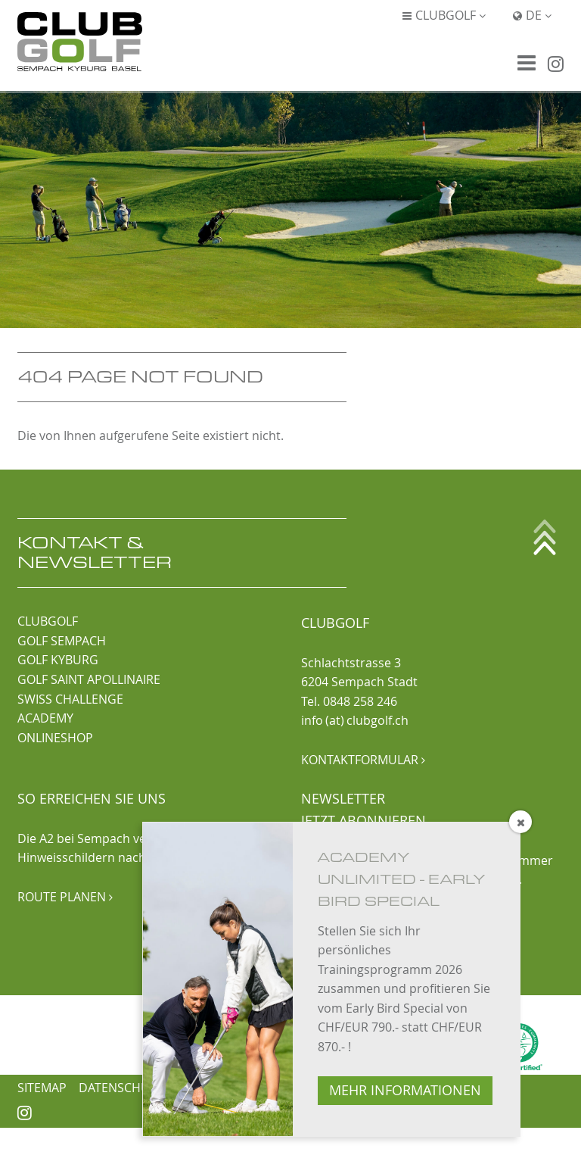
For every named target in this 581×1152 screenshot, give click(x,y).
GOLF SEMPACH (61, 640)
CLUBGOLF (47, 621)
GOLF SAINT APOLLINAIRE (88, 679)
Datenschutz (121, 1087)
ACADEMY (45, 718)
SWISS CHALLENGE (70, 699)
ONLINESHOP (55, 737)
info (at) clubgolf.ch (355, 720)
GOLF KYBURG (57, 659)
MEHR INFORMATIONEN (405, 1090)
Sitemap (42, 1087)
